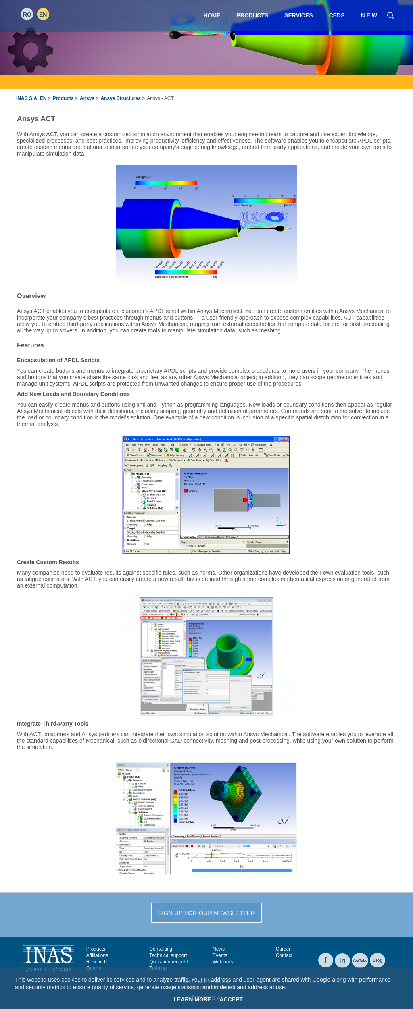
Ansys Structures (120, 98)
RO (27, 14)
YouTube (360, 961)
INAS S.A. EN (31, 98)
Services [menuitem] (298, 15)
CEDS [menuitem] (337, 15)
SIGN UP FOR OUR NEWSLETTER (206, 912)
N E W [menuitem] (369, 15)
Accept (231, 999)
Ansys (87, 98)
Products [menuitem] (253, 15)
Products (63, 98)
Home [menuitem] (212, 15)
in (342, 961)
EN (43, 14)
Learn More (192, 999)
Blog (377, 960)
